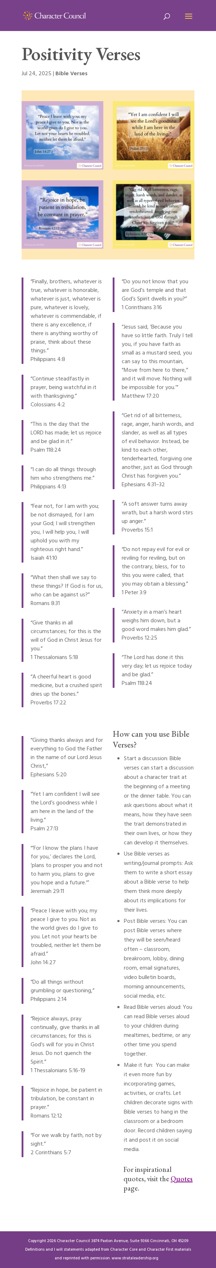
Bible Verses (71, 73)
